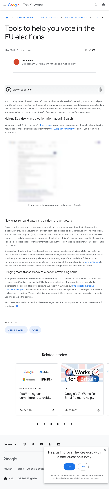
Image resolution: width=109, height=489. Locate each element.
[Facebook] (50, 444)
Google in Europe (16, 329)
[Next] (102, 17)
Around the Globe (76, 17)
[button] (90, 50)
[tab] (37, 424)
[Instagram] (24, 444)
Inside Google (49, 17)
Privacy (8, 468)
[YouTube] (41, 444)
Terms (20, 468)
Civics (35, 329)
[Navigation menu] (5, 5)
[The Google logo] (10, 459)
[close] (99, 454)
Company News (24, 17)
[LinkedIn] (58, 444)
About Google (35, 468)
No (78, 471)
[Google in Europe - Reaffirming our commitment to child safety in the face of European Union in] (31, 389)
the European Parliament (62, 128)
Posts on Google (92, 262)
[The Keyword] (6, 17)
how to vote (46, 125)
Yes (64, 471)
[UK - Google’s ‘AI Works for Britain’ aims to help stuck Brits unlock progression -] (77, 389)
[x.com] (33, 444)
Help (9, 479)
